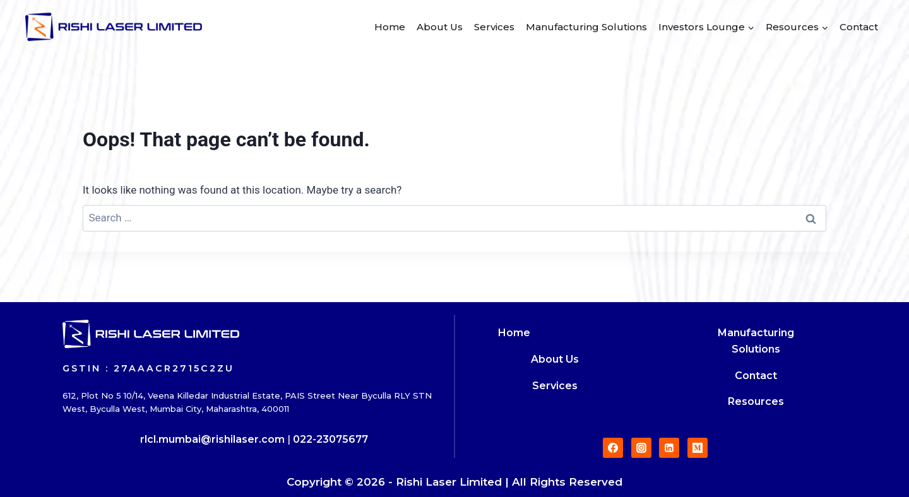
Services (494, 27)
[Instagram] (641, 448)
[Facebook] (613, 448)
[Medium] (697, 448)
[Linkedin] (669, 448)
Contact (859, 27)
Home (389, 27)
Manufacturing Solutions (586, 27)
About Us (440, 27)
